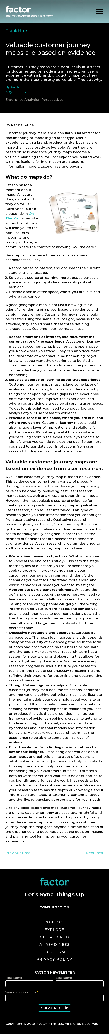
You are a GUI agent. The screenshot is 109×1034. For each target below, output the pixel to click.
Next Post (95, 853)
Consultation (54, 907)
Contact (54, 922)
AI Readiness (54, 944)
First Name (13, 978)
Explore (54, 930)
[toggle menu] (99, 11)
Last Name (64, 978)
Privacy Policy (54, 959)
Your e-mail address (21, 992)
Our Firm (54, 952)
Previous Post (17, 853)
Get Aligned (54, 937)
